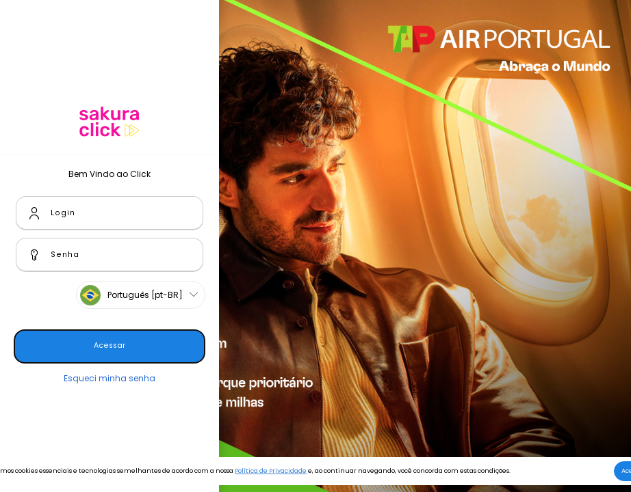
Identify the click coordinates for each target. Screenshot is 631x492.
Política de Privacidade (271, 471)
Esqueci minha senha (109, 378)
